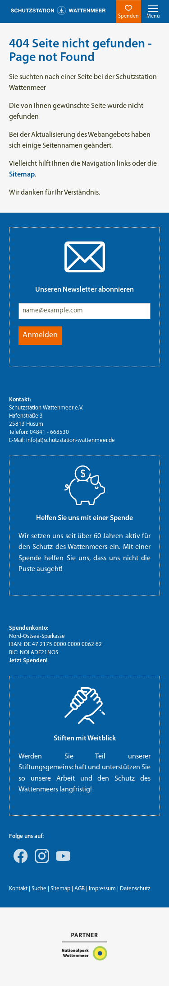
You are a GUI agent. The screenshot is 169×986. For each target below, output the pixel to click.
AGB (79, 889)
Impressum (102, 889)
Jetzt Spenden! (28, 661)
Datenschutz (135, 889)
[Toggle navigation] (153, 11)
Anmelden (40, 335)
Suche (39, 889)
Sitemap (60, 889)
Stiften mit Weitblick (85, 738)
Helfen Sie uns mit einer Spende (84, 518)
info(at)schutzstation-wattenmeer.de (70, 440)
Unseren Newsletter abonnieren (84, 289)
